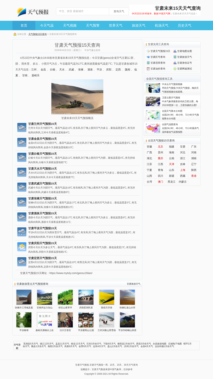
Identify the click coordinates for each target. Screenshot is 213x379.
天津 (171, 164)
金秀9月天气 (85, 346)
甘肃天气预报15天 (160, 51)
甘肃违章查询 (158, 62)
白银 (52, 69)
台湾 (149, 181)
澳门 (160, 181)
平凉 (99, 69)
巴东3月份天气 (94, 343)
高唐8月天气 (70, 346)
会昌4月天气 (147, 346)
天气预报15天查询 (37, 34)
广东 (193, 146)
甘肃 (182, 146)
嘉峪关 (36, 75)
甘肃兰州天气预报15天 (42, 123)
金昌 (43, 69)
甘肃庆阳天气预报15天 (42, 243)
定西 (118, 69)
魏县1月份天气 (38, 346)
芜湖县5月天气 (30, 343)
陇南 (127, 69)
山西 (149, 175)
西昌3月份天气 (143, 343)
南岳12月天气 (78, 343)
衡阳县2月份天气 (126, 343)
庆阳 (108, 69)
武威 (71, 69)
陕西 (193, 169)
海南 (171, 152)
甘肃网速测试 (184, 68)
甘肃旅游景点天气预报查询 (32, 283)
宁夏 (149, 169)
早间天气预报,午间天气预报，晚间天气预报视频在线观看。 (180, 88)
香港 (193, 175)
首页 (24, 25)
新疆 (171, 175)
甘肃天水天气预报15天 (42, 168)
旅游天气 (138, 25)
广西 (149, 152)
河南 (193, 152)
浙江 (182, 158)
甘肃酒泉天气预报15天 (42, 213)
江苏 (149, 164)
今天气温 (47, 25)
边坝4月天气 (99, 346)
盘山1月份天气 (114, 346)
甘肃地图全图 (184, 51)
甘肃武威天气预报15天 (42, 183)
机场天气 (161, 25)
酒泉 (90, 69)
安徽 (149, 146)
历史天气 (184, 25)
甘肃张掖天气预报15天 (42, 198)
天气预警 (93, 25)
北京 (160, 146)
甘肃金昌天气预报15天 (42, 138)
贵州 (160, 152)
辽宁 (193, 164)
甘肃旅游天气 (133, 284)
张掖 (80, 69)
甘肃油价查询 (158, 68)
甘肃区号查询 (158, 57)
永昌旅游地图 (159, 343)
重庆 (160, 158)
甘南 (24, 75)
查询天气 (119, 11)
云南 (171, 158)
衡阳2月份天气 (55, 346)
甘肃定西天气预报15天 (42, 258)
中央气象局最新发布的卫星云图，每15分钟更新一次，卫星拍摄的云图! (180, 101)
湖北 (149, 158)
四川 (160, 175)
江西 (160, 164)
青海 (160, 169)
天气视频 (70, 25)
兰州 (34, 69)
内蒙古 (183, 181)
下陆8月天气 (109, 343)
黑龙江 (172, 181)
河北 (182, 152)
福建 (171, 146)
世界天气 (115, 25)
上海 (182, 169)
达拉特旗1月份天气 (164, 346)
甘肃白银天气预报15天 (42, 153)
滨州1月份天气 (131, 346)
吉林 (182, 164)
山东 (171, 169)
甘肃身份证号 (184, 62)
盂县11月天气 (62, 343)
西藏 (182, 175)
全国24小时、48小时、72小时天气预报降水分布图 (180, 115)
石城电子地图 (175, 343)
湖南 (193, 158)
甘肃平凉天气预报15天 (42, 228)
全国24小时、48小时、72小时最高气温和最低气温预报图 (180, 128)
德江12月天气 (47, 343)
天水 (62, 69)
